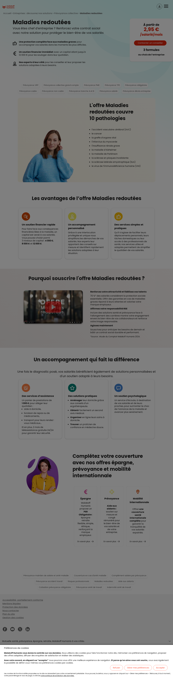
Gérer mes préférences (138, 667)
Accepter (160, 667)
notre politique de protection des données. (57, 675)
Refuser (116, 667)
